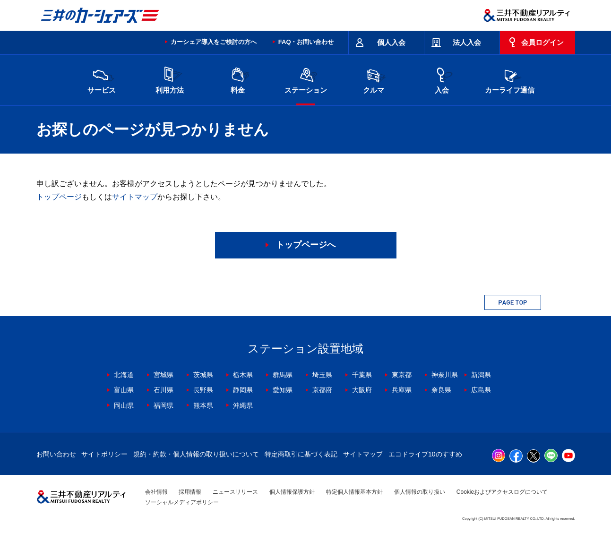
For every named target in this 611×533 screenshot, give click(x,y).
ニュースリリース (235, 492)
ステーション (305, 79)
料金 (238, 79)
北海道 (124, 374)
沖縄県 (243, 405)
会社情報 (156, 492)
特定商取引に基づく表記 (301, 454)
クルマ (374, 79)
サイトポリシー (104, 454)
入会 (442, 79)
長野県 (203, 390)
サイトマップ (134, 197)
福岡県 (163, 405)
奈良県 (441, 390)
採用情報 (190, 492)
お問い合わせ (56, 454)
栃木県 (243, 374)
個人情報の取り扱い (419, 492)
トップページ (59, 197)
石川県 (163, 390)
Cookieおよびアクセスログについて (502, 492)
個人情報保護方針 (292, 492)
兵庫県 (402, 390)
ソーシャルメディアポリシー (182, 502)
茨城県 (203, 374)
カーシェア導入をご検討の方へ (214, 41)
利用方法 (169, 79)
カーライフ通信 (509, 79)
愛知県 (283, 390)
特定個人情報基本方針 (354, 492)
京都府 (322, 390)
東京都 (402, 374)
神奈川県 (444, 374)
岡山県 (124, 405)
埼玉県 (322, 374)
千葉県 (362, 374)
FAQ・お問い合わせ (306, 41)
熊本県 (203, 405)
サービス (101, 79)
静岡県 (243, 390)
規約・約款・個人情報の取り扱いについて (196, 454)
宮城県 (163, 374)
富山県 (124, 390)
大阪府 (362, 390)
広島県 (481, 390)
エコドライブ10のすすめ (425, 454)
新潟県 (481, 374)
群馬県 (283, 374)
